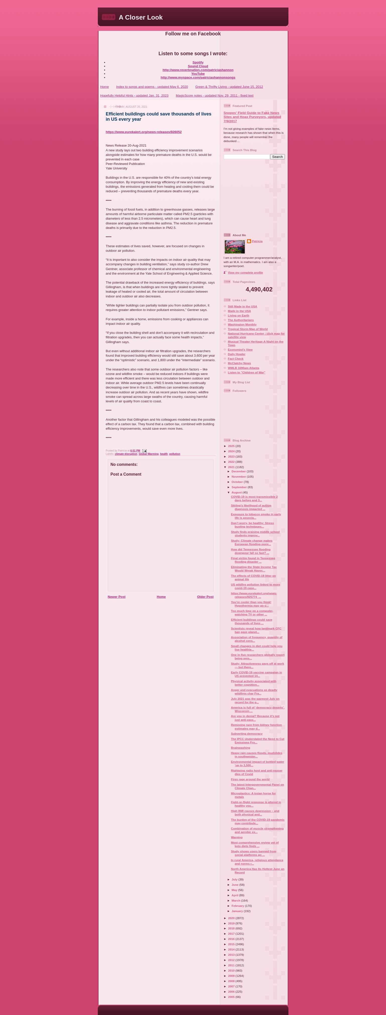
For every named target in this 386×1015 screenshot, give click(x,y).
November (239, 476)
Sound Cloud (198, 66)
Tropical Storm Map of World (248, 329)
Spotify (197, 62)
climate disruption (126, 454)
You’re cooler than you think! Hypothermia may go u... (251, 603)
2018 (232, 928)
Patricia (257, 241)
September (240, 487)
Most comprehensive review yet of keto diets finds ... (255, 844)
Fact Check (236, 358)
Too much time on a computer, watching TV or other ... (252, 612)
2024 (232, 451)
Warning (237, 837)
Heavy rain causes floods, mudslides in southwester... (256, 754)
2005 (232, 996)
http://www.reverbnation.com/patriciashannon (198, 70)
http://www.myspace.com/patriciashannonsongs (198, 77)
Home (104, 87)
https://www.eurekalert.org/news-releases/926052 (144, 132)
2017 (232, 933)
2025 (232, 446)
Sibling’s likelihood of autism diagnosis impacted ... (251, 507)
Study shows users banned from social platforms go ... (253, 853)
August (237, 492)
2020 (232, 918)
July (235, 879)
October (238, 481)
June (236, 884)
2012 (232, 960)
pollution (174, 454)
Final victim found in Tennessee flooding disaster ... (253, 559)
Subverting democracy (247, 733)
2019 (232, 923)
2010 (232, 970)
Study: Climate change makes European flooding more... (252, 542)
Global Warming (149, 454)
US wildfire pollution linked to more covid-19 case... (255, 586)
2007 (232, 986)
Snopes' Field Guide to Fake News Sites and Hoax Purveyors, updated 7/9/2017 (252, 117)
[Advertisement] (255, 195)
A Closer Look (141, 17)
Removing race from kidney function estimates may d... (256, 726)
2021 (232, 467)
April (235, 895)
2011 (232, 965)
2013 (232, 954)
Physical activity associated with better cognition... (253, 682)
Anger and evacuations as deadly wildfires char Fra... (254, 691)
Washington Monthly (242, 324)
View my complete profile (245, 272)
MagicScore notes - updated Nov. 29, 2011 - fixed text (215, 95)
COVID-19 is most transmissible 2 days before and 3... (254, 498)
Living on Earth (238, 315)
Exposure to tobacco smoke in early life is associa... (256, 516)
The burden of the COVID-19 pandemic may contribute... (258, 821)
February (238, 905)
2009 (232, 975)
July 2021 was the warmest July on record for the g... (255, 700)
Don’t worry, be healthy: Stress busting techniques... (252, 524)
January (238, 911)
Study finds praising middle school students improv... (255, 533)
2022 (232, 461)
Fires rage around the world (250, 779)
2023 (232, 456)
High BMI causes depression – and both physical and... (255, 812)
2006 (232, 991)
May (235, 890)
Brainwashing (240, 747)
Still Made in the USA (242, 306)
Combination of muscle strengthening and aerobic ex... (257, 830)
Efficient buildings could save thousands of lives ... (251, 621)
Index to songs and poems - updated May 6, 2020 (152, 87)
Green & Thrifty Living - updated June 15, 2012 (229, 87)
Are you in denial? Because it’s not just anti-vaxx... (255, 717)
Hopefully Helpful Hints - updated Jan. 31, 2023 (134, 95)
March (236, 900)
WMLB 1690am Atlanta (243, 367)
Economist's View (240, 349)
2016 (232, 938)
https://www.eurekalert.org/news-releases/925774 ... (254, 595)
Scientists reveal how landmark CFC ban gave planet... (256, 630)
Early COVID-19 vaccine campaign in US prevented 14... (256, 674)
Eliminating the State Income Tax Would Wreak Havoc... (254, 568)
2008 (232, 981)
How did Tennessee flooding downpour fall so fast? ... (251, 551)
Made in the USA (239, 310)
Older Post (205, 597)
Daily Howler (237, 354)
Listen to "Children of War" (247, 372)
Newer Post (117, 597)
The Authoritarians (241, 320)
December (239, 471)
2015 (232, 944)
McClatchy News (239, 363)
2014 (232, 949)
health (164, 454)
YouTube (198, 74)
